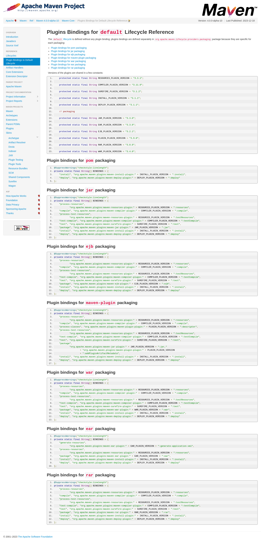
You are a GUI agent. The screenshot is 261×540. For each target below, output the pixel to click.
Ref (31, 20)
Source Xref (12, 45)
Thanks (10, 213)
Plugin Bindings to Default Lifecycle (19, 62)
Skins (9, 132)
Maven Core (68, 20)
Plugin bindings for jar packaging (68, 51)
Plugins (10, 128)
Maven (23, 20)
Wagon (12, 185)
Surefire (12, 181)
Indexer (12, 151)
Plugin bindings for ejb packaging (68, 54)
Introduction (12, 36)
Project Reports (22, 101)
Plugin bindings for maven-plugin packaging (73, 57)
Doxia (11, 146)
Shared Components (19, 177)
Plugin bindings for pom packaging (69, 47)
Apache (10, 20)
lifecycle (62, 39)
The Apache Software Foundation (35, 536)
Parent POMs (13, 124)
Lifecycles (11, 55)
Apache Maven (13, 86)
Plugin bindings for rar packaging (68, 67)
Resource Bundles (17, 168)
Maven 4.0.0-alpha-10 (47, 20)
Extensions (11, 119)
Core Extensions (14, 72)
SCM (11, 172)
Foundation (12, 200)
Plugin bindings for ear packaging (68, 64)
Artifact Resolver (17, 142)
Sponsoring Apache (16, 209)
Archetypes (12, 115)
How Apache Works (16, 196)
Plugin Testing (15, 159)
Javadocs (11, 41)
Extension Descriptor (16, 76)
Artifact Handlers (14, 67)
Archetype (13, 138)
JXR (10, 155)
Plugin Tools (14, 164)
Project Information (22, 96)
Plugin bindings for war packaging (68, 61)
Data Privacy (12, 204)
